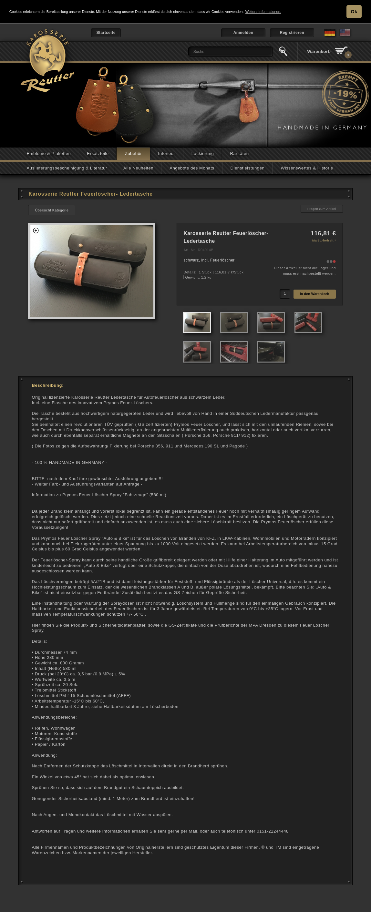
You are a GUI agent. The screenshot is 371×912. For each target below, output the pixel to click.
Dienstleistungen (248, 168)
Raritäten (239, 153)
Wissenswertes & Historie (307, 168)
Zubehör (133, 153)
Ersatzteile (97, 153)
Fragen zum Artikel (321, 208)
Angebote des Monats (192, 168)
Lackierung (202, 153)
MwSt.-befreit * (324, 240)
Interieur (166, 153)
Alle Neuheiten (138, 168)
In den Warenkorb (314, 294)
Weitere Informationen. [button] (263, 12)
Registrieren (292, 32)
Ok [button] (354, 11)
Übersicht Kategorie (51, 210)
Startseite (106, 32)
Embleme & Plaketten (48, 153)
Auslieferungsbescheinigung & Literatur (66, 168)
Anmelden (243, 32)
